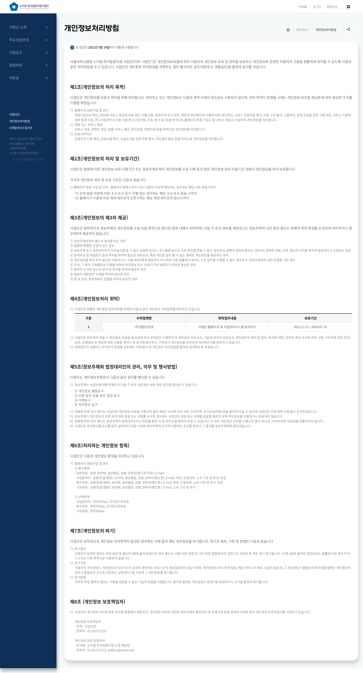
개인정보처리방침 (19, 121)
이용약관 (14, 114)
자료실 (14, 77)
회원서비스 (302, 29)
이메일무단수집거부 (21, 127)
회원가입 (332, 6)
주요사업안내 (19, 39)
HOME (303, 6)
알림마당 (15, 65)
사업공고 (15, 52)
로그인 (317, 6)
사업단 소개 (17, 27)
